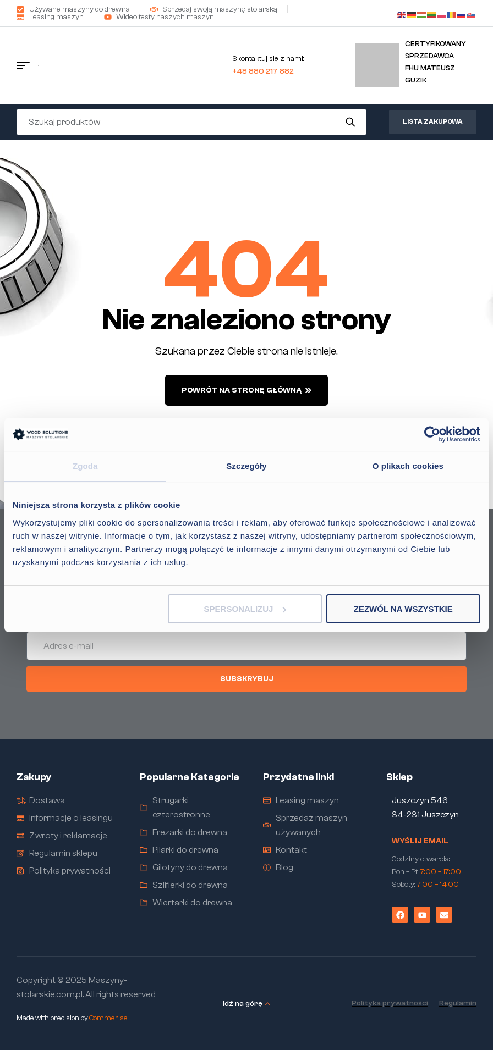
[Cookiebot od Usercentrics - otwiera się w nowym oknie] (432, 434)
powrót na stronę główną (246, 390)
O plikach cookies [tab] (408, 466)
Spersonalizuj (245, 609)
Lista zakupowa (433, 121)
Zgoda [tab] (85, 466)
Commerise (108, 1018)
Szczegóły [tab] (246, 466)
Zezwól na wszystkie (403, 609)
